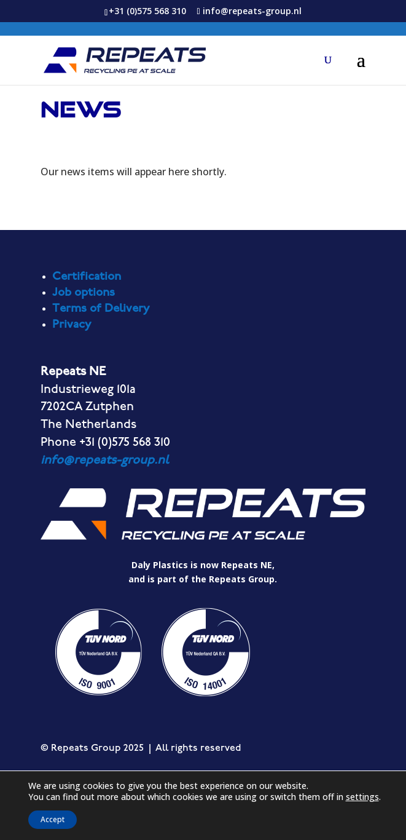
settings (362, 796)
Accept (52, 819)
